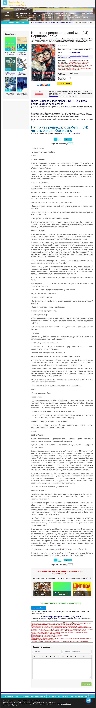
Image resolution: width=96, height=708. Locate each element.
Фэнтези (18, 18)
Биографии (85, 18)
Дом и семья (72, 13)
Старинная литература (75, 15)
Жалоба (39, 94)
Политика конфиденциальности (33, 696)
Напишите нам (53, 96)
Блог (83, 15)
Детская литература (61, 13)
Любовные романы (21, 13)
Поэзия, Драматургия (88, 13)
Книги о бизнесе (47, 13)
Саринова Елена (75, 52)
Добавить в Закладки (15, 22)
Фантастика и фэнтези (23, 15)
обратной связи (66, 704)
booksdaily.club (15, 3)
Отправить (86, 684)
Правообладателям (10, 696)
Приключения (33, 13)
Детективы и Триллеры (36, 15)
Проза (31, 18)
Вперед (67, 139)
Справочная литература (75, 18)
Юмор (57, 18)
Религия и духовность (62, 15)
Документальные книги (49, 18)
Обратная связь (54, 696)
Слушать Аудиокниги (79, 696)
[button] (35, 656)
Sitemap (65, 696)
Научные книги (46, 15)
